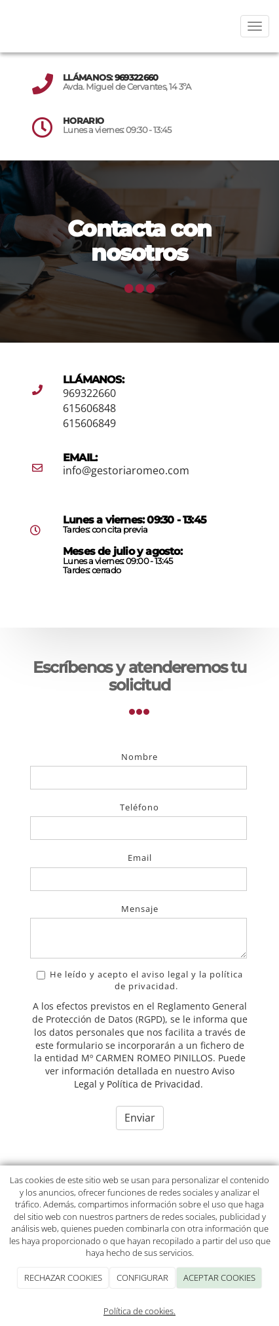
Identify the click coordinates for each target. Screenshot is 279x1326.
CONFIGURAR (142, 1277)
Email (140, 857)
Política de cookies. (139, 1311)
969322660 (136, 78)
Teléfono (139, 807)
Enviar (139, 1117)
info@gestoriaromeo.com (126, 470)
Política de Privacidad (153, 1084)
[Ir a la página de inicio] (6, 26)
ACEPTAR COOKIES (219, 1277)
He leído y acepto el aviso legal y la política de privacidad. (140, 980)
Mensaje (139, 909)
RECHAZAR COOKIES (63, 1277)
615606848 (89, 408)
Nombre (139, 757)
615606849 (89, 423)
